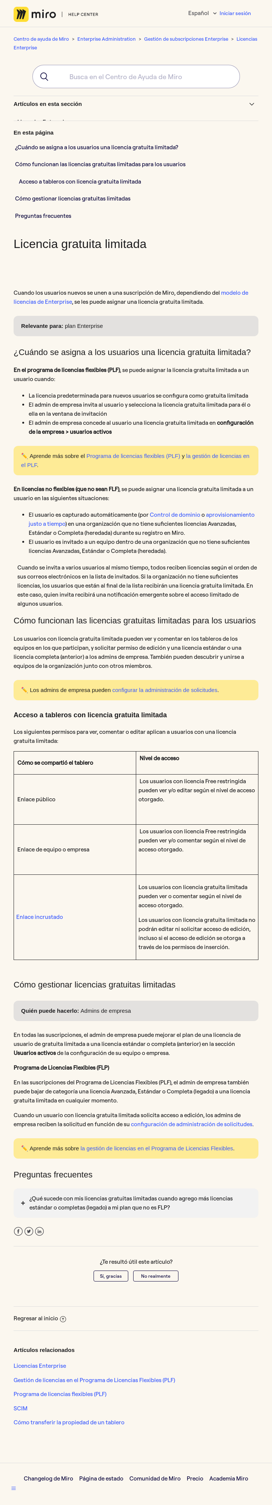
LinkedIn (39, 1231)
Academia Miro (228, 1478)
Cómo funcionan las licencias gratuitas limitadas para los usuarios (100, 164)
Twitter (29, 1231)
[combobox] (136, 76)
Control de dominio (175, 514)
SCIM (21, 1408)
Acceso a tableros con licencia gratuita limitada (80, 181)
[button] (13, 1488)
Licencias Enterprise (40, 1365)
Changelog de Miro (48, 1478)
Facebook (18, 1231)
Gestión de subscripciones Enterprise (186, 39)
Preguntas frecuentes (43, 215)
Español (199, 13)
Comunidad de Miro (155, 1478)
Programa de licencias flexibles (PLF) (60, 1394)
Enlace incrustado (39, 916)
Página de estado (101, 1478)
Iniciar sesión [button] (235, 13)
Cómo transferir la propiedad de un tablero (69, 1422)
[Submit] (42, 76)
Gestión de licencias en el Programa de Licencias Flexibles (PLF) (94, 1380)
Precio (195, 1478)
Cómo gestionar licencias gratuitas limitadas (73, 198)
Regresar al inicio (40, 1318)
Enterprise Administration (106, 39)
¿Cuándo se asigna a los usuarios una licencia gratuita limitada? (96, 147)
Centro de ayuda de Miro (41, 39)
